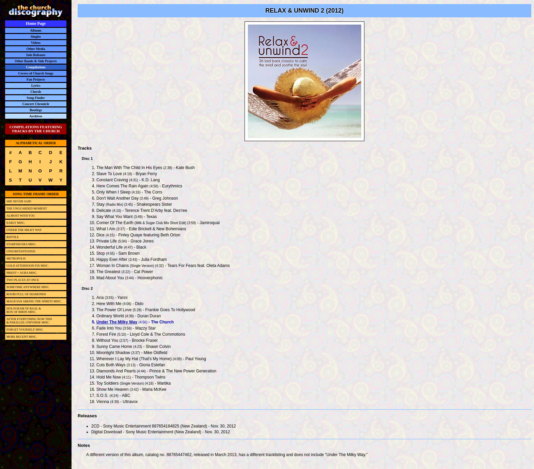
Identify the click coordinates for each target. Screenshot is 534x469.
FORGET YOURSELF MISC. (25, 329)
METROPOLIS (16, 258)
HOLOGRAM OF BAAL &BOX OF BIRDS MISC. (23, 310)
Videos (36, 43)
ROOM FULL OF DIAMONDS (26, 294)
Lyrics (36, 85)
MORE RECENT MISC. (21, 336)
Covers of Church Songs (35, 73)
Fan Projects (36, 79)
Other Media (35, 49)
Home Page (36, 23)
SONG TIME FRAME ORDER (36, 194)
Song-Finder (36, 98)
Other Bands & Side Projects (36, 61)
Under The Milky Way (116, 322)
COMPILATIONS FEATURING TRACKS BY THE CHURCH (36, 129)
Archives (35, 116)
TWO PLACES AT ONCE (22, 280)
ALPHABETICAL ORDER (36, 143)
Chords (35, 92)
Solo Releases (36, 55)
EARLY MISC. (15, 222)
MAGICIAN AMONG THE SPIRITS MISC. (34, 301)
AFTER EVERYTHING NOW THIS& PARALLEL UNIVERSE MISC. (29, 320)
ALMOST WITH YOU (20, 215)
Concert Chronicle (35, 104)
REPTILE (12, 237)
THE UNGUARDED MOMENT (26, 208)
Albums (35, 30)
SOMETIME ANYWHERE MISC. (28, 287)
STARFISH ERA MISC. (21, 244)
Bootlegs (36, 110)
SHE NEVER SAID (18, 201)
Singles (36, 36)
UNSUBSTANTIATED (20, 251)
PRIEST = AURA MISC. (21, 272)
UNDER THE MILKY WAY (24, 230)
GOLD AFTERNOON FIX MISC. (27, 265)
